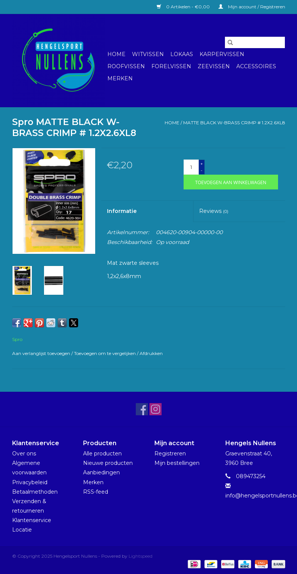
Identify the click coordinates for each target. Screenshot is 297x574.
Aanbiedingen (101, 472)
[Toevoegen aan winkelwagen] (231, 182)
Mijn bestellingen (177, 463)
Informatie (122, 211)
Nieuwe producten (108, 463)
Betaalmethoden (35, 491)
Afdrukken (151, 353)
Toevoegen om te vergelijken (105, 353)
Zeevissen (214, 66)
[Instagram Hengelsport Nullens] (155, 409)
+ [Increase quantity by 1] (201, 163)
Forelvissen (171, 66)
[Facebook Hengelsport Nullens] (142, 409)
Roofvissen (126, 66)
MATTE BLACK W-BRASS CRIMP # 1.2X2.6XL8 (234, 122)
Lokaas (181, 54)
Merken (120, 78)
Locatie (22, 529)
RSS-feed (95, 491)
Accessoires (256, 66)
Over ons (24, 453)
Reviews (213, 211)
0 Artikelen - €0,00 (184, 6)
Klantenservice (31, 520)
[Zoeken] (255, 42)
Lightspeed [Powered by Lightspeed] (140, 556)
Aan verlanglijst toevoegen (41, 353)
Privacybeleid (29, 482)
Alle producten (102, 453)
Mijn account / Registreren (251, 6)
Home (116, 54)
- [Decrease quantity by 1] (202, 170)
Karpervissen (222, 54)
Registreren (170, 453)
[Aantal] (191, 167)
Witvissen (148, 54)
